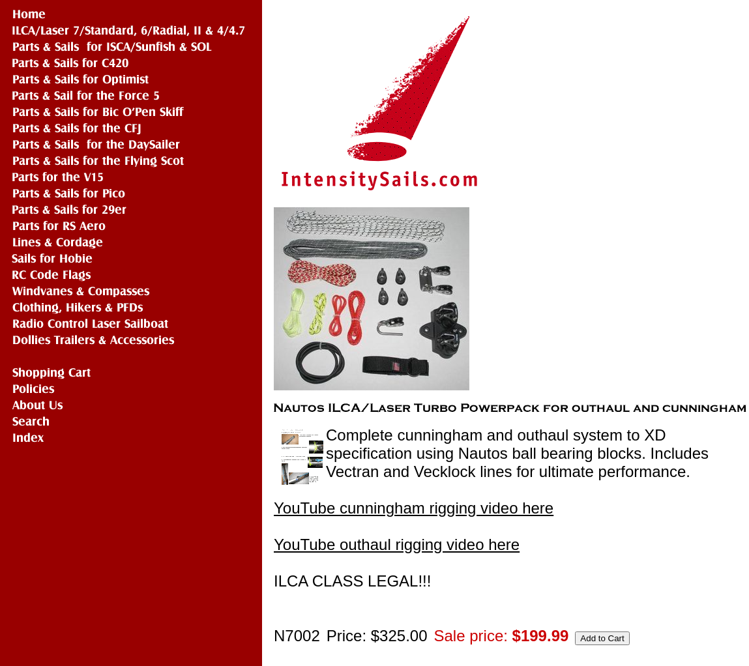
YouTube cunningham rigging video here (413, 508)
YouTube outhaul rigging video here (397, 544)
